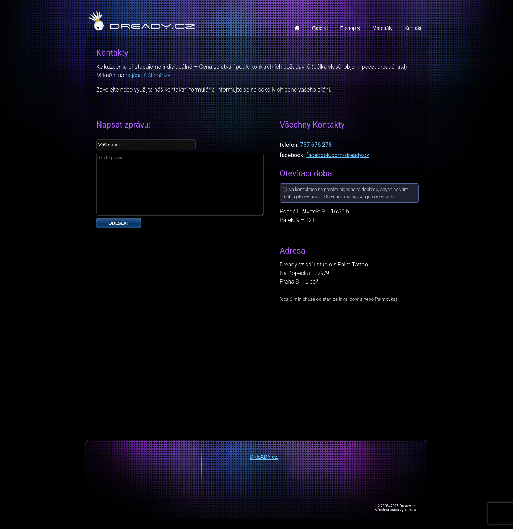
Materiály (382, 28)
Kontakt (413, 28)
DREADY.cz (264, 456)
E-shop (350, 28)
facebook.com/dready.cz (337, 155)
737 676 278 (316, 144)
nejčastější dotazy (148, 75)
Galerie (320, 28)
